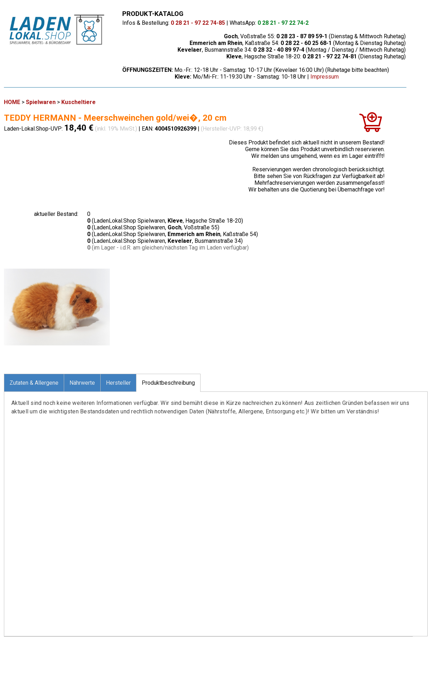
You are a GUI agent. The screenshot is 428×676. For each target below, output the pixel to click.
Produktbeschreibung (168, 382)
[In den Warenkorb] (370, 125)
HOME (12, 102)
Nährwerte (82, 382)
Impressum (324, 76)
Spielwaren (41, 102)
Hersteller (118, 382)
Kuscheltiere (78, 102)
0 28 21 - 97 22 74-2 (283, 22)
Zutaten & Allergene (34, 382)
